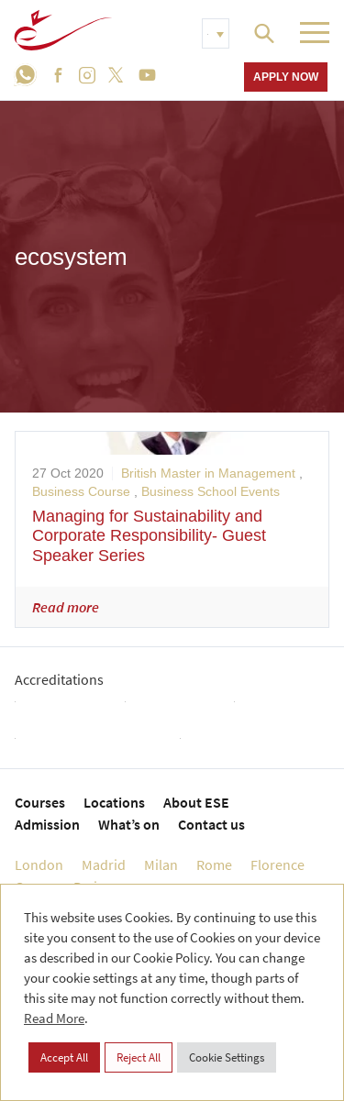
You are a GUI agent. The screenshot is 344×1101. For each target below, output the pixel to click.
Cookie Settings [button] (226, 1057)
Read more (65, 607)
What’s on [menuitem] (129, 824)
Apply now (285, 76)
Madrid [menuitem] (104, 864)
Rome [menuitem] (214, 864)
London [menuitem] (39, 864)
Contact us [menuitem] (211, 824)
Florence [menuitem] (277, 864)
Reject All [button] (139, 1057)
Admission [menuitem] (47, 824)
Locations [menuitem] (114, 802)
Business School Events (210, 491)
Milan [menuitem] (161, 864)
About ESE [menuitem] (196, 802)
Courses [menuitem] (40, 802)
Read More (54, 1018)
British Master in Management (208, 473)
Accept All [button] (64, 1057)
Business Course (81, 491)
